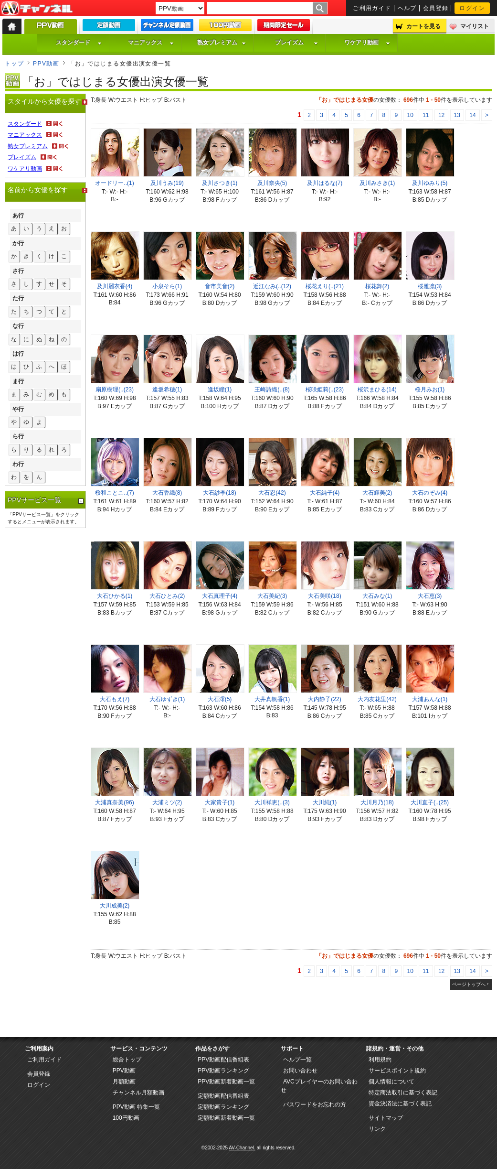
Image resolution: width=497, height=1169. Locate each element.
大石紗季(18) (219, 492)
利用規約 (380, 1059)
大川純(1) (325, 802)
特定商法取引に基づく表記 (403, 1092)
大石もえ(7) (115, 699)
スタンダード (79, 42)
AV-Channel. (242, 1147)
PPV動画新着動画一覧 (226, 1081)
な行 (18, 326)
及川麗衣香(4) (115, 286)
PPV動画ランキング (223, 1070)
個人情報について (391, 1081)
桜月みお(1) (430, 389)
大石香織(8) (167, 492)
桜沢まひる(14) (377, 389)
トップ (14, 63)
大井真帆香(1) (272, 699)
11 (426, 115)
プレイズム (296, 42)
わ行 (18, 464)
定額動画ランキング (223, 1107)
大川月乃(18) (376, 802)
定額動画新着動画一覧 (226, 1118)
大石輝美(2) (377, 492)
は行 (18, 353)
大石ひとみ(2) (167, 596)
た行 (18, 298)
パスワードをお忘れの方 (314, 1104)
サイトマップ (386, 1118)
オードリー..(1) (114, 183)
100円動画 (126, 1118)
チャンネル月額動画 (138, 1092)
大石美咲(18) (324, 596)
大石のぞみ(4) (430, 492)
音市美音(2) (220, 286)
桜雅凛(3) (430, 286)
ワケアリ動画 (367, 42)
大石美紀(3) (272, 596)
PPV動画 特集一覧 (136, 1107)
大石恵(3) (430, 596)
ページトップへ (469, 984)
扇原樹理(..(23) (114, 389)
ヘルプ (407, 8)
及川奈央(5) (272, 183)
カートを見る (423, 26)
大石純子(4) (325, 492)
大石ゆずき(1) (167, 699)
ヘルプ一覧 (297, 1059)
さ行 (18, 271)
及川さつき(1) (220, 183)
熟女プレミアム (221, 42)
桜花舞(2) (377, 286)
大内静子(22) (324, 699)
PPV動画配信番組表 (223, 1059)
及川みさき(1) (377, 183)
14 (472, 115)
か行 (18, 243)
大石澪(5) (220, 699)
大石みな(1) (377, 596)
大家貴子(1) (220, 802)
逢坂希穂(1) (167, 389)
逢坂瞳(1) (220, 389)
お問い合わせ (300, 1070)
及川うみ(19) (166, 183)
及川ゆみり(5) (430, 183)
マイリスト (474, 26)
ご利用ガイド (372, 8)
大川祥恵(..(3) (271, 802)
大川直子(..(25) (430, 802)
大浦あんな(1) (430, 699)
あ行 (18, 215)
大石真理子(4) (220, 596)
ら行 (18, 436)
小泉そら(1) (167, 286)
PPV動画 (46, 63)
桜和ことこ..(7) (114, 492)
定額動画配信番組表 (223, 1096)
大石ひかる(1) (115, 596)
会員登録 (436, 8)
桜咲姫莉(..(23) (325, 389)
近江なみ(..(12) (272, 286)
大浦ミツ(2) (167, 802)
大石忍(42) (272, 492)
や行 (18, 409)
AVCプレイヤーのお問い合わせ (319, 1085)
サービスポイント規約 (397, 1070)
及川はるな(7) (325, 183)
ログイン (472, 8)
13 (457, 115)
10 (410, 115)
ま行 (18, 381)
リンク (377, 1129)
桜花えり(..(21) (325, 286)
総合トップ (127, 1059)
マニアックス (151, 42)
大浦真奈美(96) (114, 802)
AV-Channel (37, 8)
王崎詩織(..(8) (271, 389)
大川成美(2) (115, 905)
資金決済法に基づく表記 (400, 1103)
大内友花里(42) (377, 699)
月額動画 (124, 1081)
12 (441, 115)
